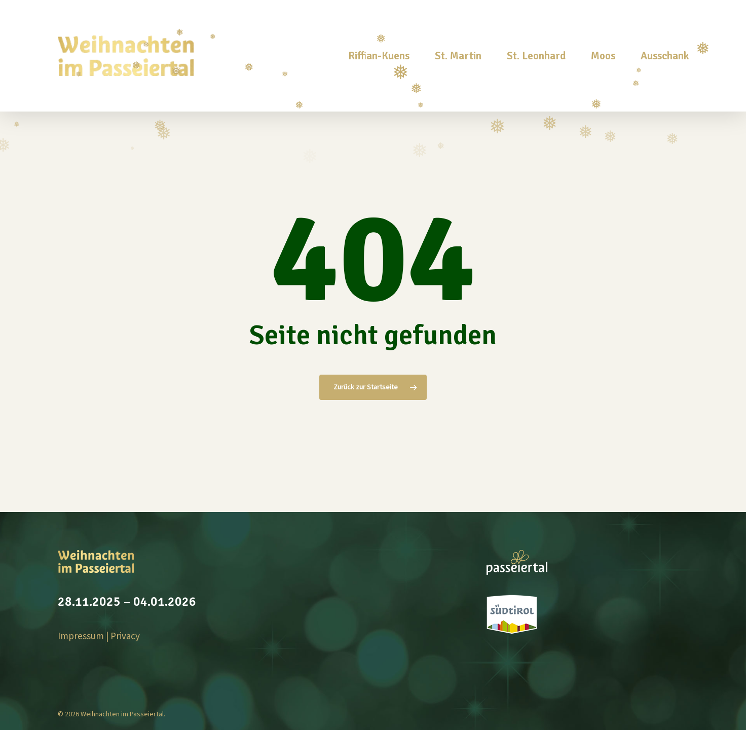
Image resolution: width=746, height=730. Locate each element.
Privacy (125, 636)
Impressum (81, 636)
